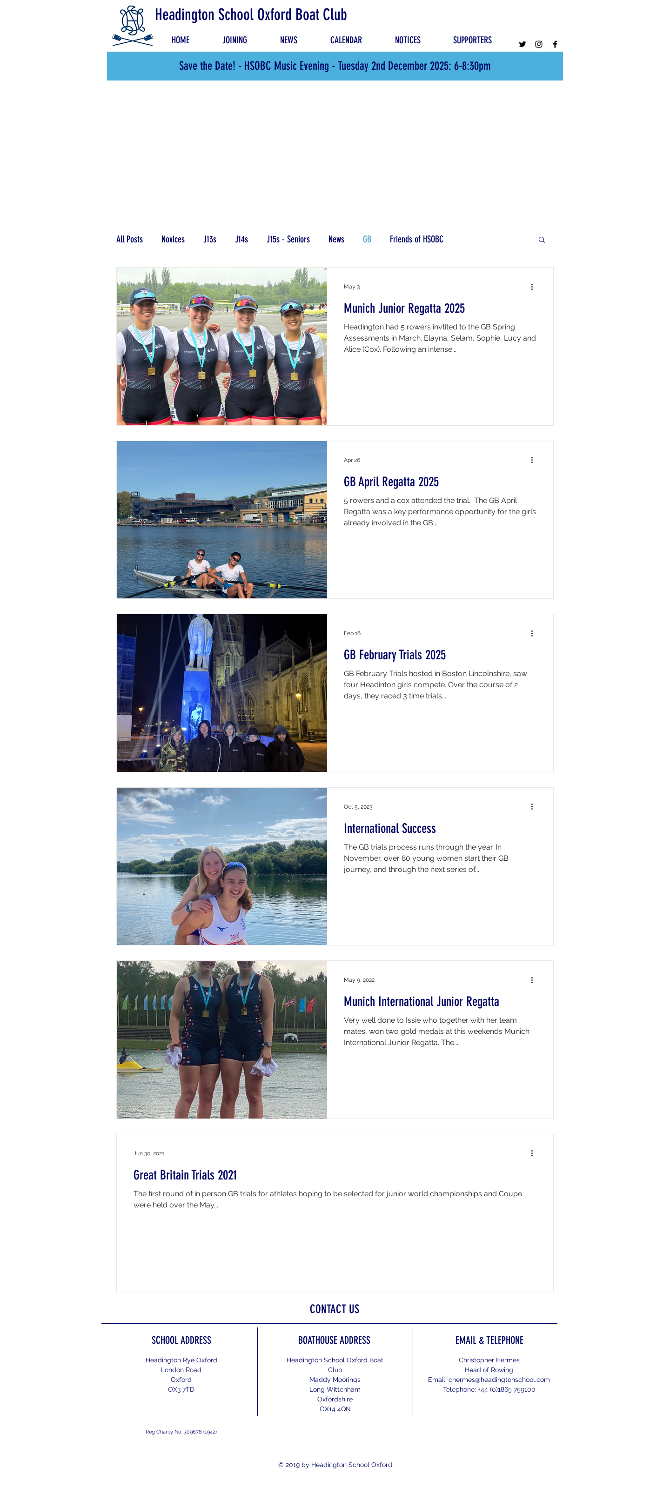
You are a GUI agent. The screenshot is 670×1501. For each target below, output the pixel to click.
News (336, 239)
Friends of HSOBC (416, 239)
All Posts (129, 239)
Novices (173, 239)
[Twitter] (522, 44)
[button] (407, 40)
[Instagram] (538, 44)
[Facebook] (555, 44)
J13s (209, 239)
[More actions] (535, 286)
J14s (241, 239)
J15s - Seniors (288, 239)
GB (367, 239)
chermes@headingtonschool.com (499, 1379)
